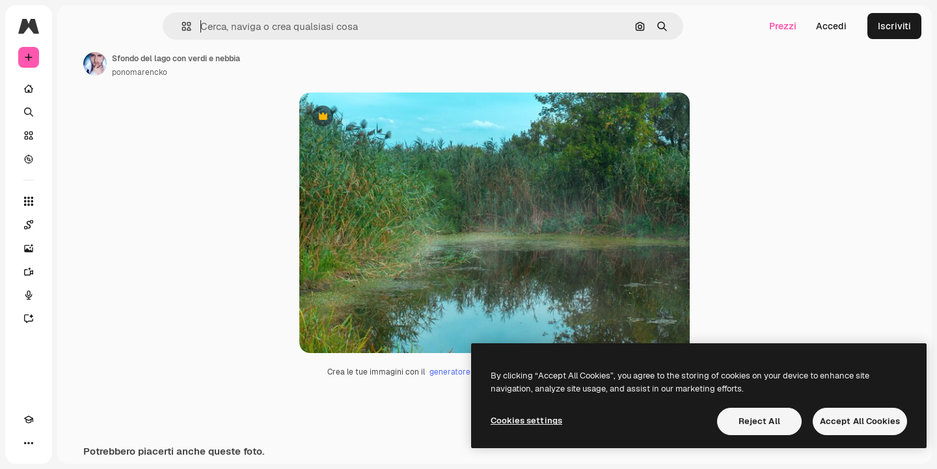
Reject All (759, 421)
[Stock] (78, 135)
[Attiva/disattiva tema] (52, 443)
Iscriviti (894, 26)
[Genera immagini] (78, 248)
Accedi (831, 26)
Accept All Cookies (860, 421)
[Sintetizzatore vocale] (78, 295)
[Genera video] (78, 271)
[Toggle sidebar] (127, 26)
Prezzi (782, 26)
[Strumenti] (78, 201)
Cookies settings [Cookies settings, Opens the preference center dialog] (526, 420)
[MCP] (75, 443)
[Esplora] (78, 159)
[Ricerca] (78, 112)
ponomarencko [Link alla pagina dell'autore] (238, 72)
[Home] (78, 88)
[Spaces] (78, 224)
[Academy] (28, 443)
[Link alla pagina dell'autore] (194, 64)
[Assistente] (78, 318)
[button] (231, 26)
